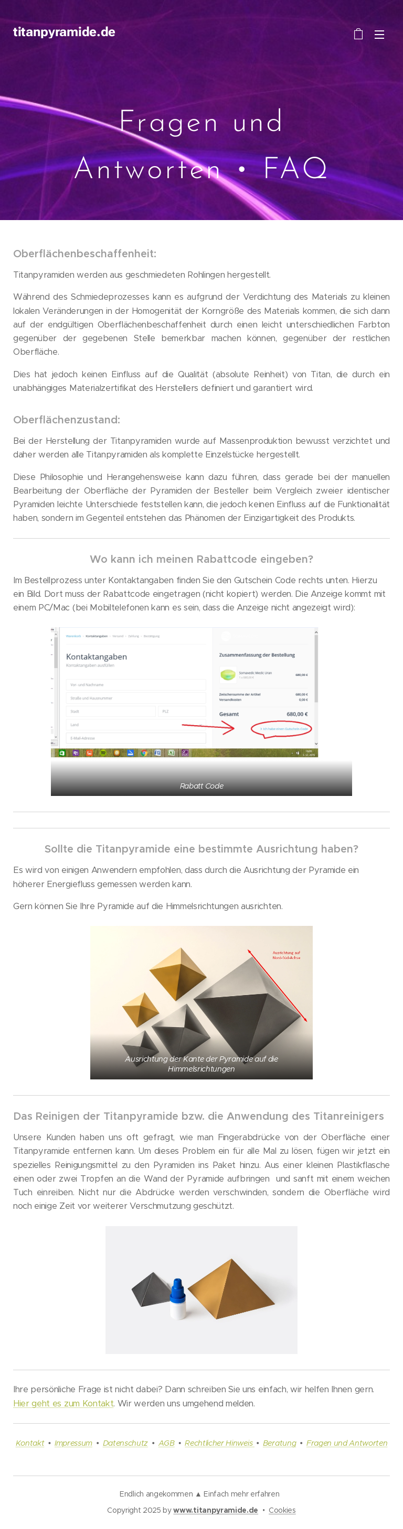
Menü (379, 34)
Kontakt (30, 1443)
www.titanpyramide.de (215, 1510)
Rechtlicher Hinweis (219, 1443)
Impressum (73, 1443)
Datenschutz (125, 1443)
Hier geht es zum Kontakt (63, 1403)
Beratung (279, 1443)
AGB (166, 1443)
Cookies (282, 1510)
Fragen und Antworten (347, 1443)
